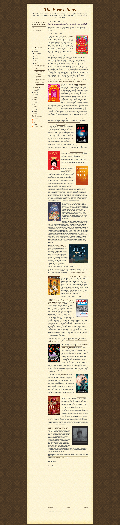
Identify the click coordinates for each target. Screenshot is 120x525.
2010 (34, 111)
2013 (34, 108)
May (36, 60)
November (37, 53)
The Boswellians (60, 9)
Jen (34, 122)
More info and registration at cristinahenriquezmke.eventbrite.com (66, 81)
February (37, 87)
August (36, 55)
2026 (34, 49)
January (36, 89)
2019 (34, 97)
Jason (35, 120)
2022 (34, 92)
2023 (34, 90)
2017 (34, 101)
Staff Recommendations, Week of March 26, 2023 (39, 67)
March (36, 63)
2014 (34, 106)
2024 (34, 51)
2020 (34, 95)
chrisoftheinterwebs (38, 126)
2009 (34, 113)
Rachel (35, 124)
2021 (34, 94)
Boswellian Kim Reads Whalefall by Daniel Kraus (39, 84)
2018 (34, 99)
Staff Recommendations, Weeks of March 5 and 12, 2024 (39, 79)
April (36, 61)
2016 (34, 102)
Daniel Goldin (37, 118)
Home (68, 507)
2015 (34, 104)
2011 (34, 109)
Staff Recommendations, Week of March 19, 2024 (39, 71)
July (36, 56)
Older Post (85, 507)
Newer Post (50, 507)
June (36, 58)
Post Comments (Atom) (60, 511)
